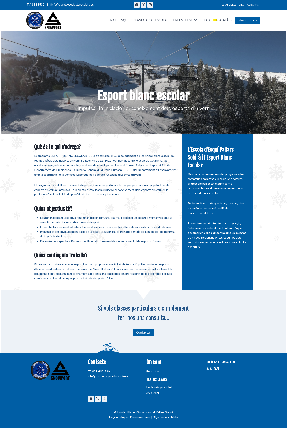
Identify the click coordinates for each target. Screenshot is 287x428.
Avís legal (152, 393)
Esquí (123, 20)
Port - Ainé (153, 372)
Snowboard (142, 20)
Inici (112, 20)
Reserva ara (248, 20)
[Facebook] (137, 5)
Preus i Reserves (186, 20)
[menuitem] (223, 20)
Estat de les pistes (233, 4)
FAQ (207, 20)
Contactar (143, 332)
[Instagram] (150, 5)
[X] (143, 5)
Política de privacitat (159, 387)
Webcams (253, 4)
